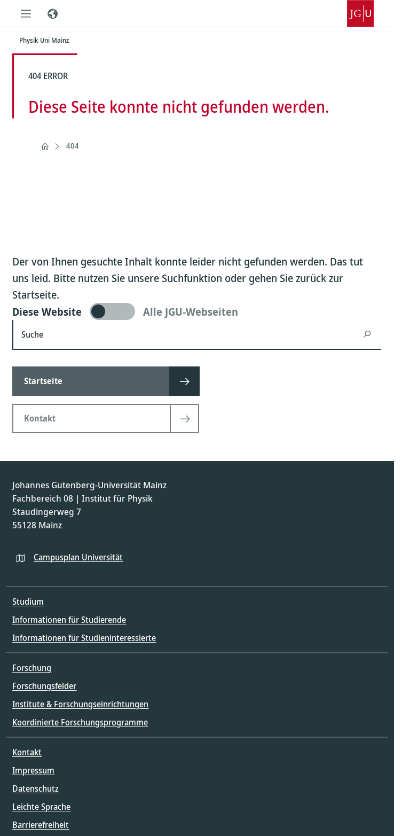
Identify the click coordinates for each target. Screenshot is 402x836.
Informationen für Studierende (69, 620)
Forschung (31, 668)
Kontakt (27, 752)
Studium (28, 601)
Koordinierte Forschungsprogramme (80, 722)
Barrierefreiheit (40, 825)
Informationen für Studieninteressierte (84, 638)
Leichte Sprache (41, 806)
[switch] (196, 311)
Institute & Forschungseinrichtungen (80, 704)
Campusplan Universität (78, 557)
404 (72, 145)
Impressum (33, 770)
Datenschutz (35, 788)
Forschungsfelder (44, 686)
